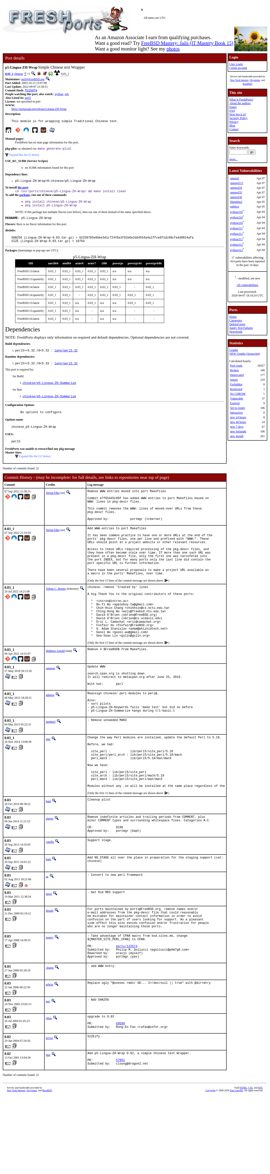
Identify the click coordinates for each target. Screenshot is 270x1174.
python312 (236, 244)
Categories (235, 320)
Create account (238, 68)
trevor (49, 1113)
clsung (50, 1039)
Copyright (210, 1168)
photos (173, 49)
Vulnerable (236, 398)
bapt (48, 860)
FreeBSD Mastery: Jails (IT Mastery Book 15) (187, 43)
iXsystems (255, 80)
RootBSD (247, 83)
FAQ (232, 110)
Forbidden (236, 384)
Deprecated (237, 375)
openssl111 (236, 183)
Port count (236, 365)
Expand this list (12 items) (35, 466)
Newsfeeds (235, 331)
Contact (234, 129)
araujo (49, 1004)
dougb (49, 973)
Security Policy (238, 118)
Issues (233, 107)
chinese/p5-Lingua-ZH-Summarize (49, 390)
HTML (243, 1165)
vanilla (50, 904)
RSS (260, 1165)
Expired (235, 403)
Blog (232, 125)
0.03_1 (9, 74)
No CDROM (237, 394)
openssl (234, 178)
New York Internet (239, 80)
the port (23, 190)
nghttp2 (234, 206)
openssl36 (236, 197)
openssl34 (236, 187)
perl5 (28, 98)
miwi (49, 956)
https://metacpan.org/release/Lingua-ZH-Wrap (38, 109)
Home (233, 317)
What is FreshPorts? (241, 99)
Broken (234, 370)
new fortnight (238, 431)
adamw (50, 738)
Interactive (236, 412)
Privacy (234, 122)
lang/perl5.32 (66, 357)
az (47, 939)
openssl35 (236, 192)
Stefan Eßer (53, 503)
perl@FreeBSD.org (32, 79)
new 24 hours (238, 417)
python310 (236, 212)
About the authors (240, 103)
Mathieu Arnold (55, 689)
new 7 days (236, 426)
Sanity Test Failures (241, 328)
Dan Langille (236, 1168)
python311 (236, 228)
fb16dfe (31, 91)
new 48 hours (238, 422)
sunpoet (50, 707)
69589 (120, 1097)
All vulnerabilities (247, 285)
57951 (120, 1137)
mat (48, 786)
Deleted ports (237, 324)
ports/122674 (126, 1016)
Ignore (234, 379)
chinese (18, 74)
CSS (250, 1165)
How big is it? (237, 114)
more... (233, 159)
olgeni (49, 877)
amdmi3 (51, 769)
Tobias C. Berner (56, 616)
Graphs (233, 350)
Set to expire (237, 408)
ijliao (49, 1090)
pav (48, 1073)
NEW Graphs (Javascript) (244, 353)
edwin (49, 1056)
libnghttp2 (236, 202)
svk (67, 94)
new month (236, 436)
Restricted (236, 389)
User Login (236, 64)
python (59, 94)
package (24, 198)
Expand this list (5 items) (24, 156)
